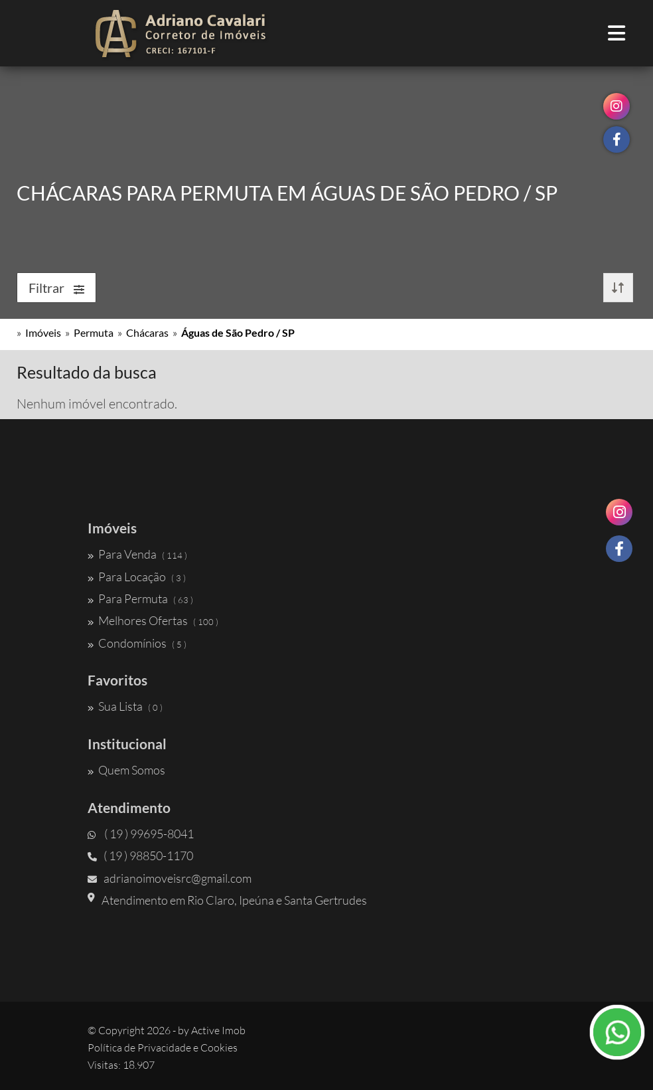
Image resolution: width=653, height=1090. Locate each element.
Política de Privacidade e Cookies (163, 1047)
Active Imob (218, 1030)
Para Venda (137, 554)
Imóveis (43, 332)
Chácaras (147, 332)
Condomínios (137, 643)
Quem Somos (126, 770)
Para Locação (137, 576)
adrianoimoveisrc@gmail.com (170, 878)
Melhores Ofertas (153, 620)
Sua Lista (125, 706)
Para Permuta (140, 598)
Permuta (93, 332)
